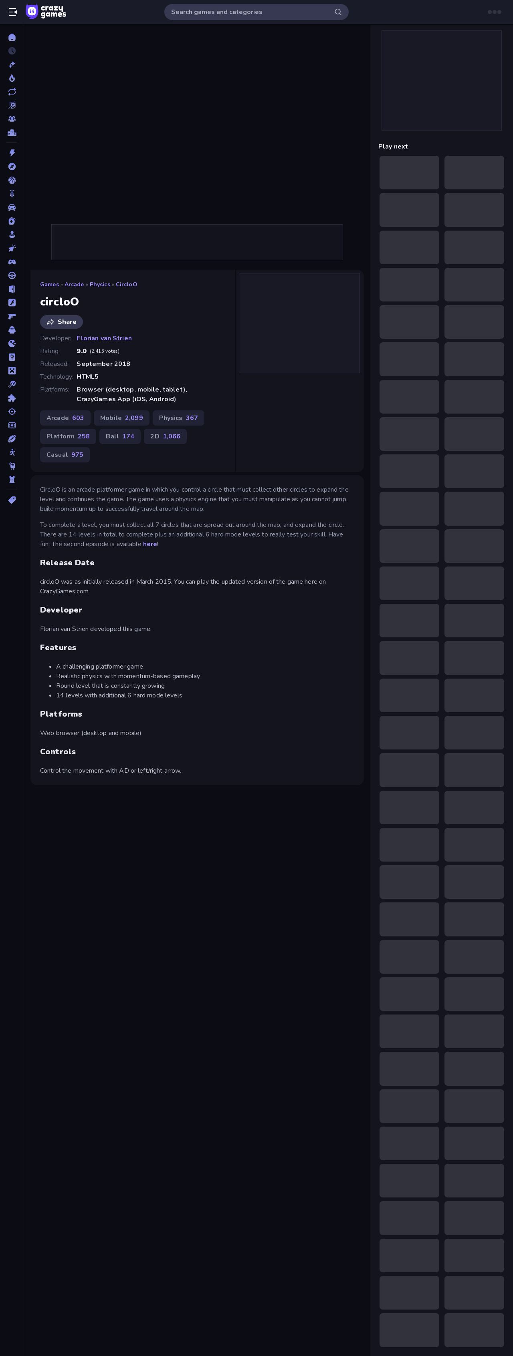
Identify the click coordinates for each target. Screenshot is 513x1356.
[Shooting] (12, 411)
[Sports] (12, 439)
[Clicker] (12, 248)
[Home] (12, 37)
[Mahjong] (12, 357)
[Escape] (12, 289)
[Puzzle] (12, 398)
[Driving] (12, 275)
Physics (100, 284)
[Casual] (12, 234)
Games (49, 284)
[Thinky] (12, 466)
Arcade (74, 284)
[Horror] (12, 330)
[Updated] (12, 91)
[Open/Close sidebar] (12, 12)
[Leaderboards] (12, 132)
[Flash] (12, 302)
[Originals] (12, 105)
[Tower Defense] (12, 479)
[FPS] (12, 316)
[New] (12, 64)
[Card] (12, 221)
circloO (126, 284)
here (150, 544)
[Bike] (12, 194)
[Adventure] (12, 166)
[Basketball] (12, 180)
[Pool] (12, 384)
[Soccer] (12, 425)
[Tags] (12, 500)
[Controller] (12, 262)
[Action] (12, 153)
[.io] (12, 343)
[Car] (12, 207)
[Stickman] (12, 452)
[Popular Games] (12, 78)
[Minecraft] (12, 371)
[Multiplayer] (12, 119)
